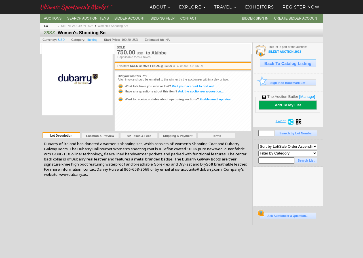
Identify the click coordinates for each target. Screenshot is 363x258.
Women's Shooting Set (113, 26)
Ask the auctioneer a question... (170, 91)
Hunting (92, 39)
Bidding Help (163, 18)
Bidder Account (130, 18)
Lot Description (61, 135)
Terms (216, 136)
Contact (188, 18)
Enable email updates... (175, 99)
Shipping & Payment (178, 136)
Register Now (301, 7)
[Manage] (307, 96)
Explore (192, 7)
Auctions (53, 18)
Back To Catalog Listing (287, 63)
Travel (225, 7)
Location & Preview (100, 136)
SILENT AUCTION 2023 (77, 26)
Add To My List (288, 105)
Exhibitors (259, 7)
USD (61, 39)
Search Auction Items (88, 18)
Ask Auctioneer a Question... (284, 214)
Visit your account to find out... (167, 86)
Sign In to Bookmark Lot (282, 82)
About (160, 7)
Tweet (281, 121)
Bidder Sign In (255, 18)
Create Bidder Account (296, 18)
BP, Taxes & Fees (139, 136)
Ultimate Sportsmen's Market (76, 7)
